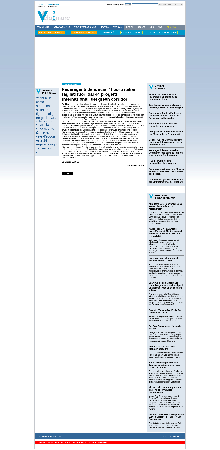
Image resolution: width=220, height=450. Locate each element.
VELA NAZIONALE (62, 27)
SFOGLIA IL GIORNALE (131, 33)
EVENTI (129, 27)
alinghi (52, 144)
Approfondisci (101, 442)
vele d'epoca (45, 136)
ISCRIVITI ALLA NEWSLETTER (163, 33)
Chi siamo (41, 4)
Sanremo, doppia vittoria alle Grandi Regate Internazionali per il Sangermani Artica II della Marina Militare (166, 286)
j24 (38, 132)
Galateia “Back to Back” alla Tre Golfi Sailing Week (165, 311)
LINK (152, 27)
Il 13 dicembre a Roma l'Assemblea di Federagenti (162, 162)
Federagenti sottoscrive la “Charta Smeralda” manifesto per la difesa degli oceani (166, 171)
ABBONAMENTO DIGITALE (84, 33)
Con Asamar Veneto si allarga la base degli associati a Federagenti (166, 106)
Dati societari (174, 436)
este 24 (41, 140)
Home (165, 436)
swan (46, 132)
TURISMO (117, 27)
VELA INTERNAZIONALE (85, 27)
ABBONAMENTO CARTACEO (51, 33)
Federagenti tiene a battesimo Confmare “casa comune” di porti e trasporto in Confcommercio (166, 152)
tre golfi (41, 118)
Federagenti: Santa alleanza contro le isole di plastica (163, 124)
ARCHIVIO (171, 27)
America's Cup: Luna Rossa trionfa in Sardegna (163, 347)
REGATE (141, 27)
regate (41, 144)
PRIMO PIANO (43, 27)
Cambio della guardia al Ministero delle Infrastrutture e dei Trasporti (166, 180)
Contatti (49, 4)
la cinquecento (45, 126)
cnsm (40, 124)
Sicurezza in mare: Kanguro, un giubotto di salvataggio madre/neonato (165, 390)
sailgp (50, 114)
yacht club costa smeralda (43, 102)
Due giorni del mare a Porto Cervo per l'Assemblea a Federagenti (166, 133)
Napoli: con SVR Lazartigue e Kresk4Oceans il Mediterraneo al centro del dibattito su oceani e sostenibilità (165, 232)
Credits (57, 4)
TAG (160, 27)
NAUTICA (104, 27)
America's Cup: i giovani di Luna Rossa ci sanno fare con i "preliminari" (165, 206)
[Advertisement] (110, 60)
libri (51, 121)
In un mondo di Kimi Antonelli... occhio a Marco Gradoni (165, 259)
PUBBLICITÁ (108, 32)
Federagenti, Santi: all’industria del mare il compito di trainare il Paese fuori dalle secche (165, 115)
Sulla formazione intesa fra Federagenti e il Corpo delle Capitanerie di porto (163, 97)
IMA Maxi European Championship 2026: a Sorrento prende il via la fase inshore (166, 417)
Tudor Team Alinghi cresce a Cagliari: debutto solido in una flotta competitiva (164, 365)
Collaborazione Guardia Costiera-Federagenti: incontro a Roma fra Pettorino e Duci (166, 142)
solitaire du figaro (44, 112)
